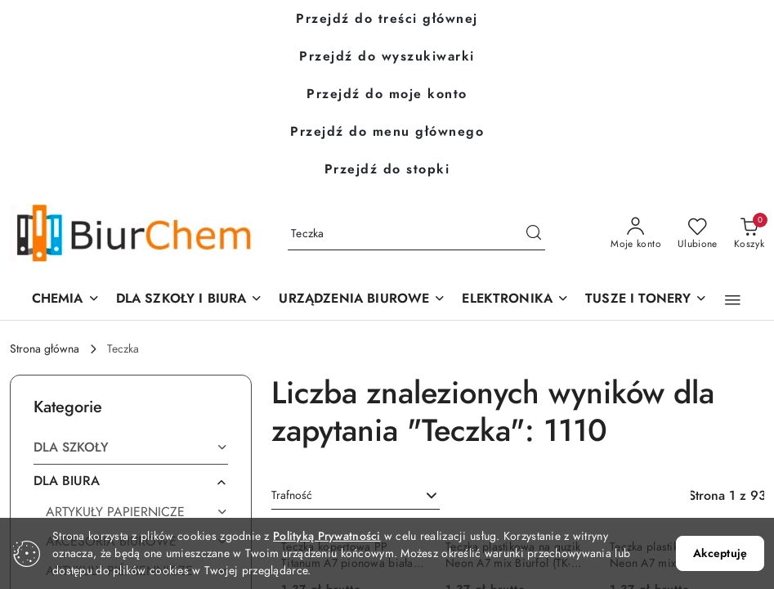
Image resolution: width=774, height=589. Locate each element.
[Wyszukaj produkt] (416, 233)
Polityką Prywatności (327, 536)
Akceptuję (720, 553)
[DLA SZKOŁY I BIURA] (189, 300)
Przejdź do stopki (387, 169)
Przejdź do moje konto (387, 94)
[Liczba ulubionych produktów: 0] (698, 234)
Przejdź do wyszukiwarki (387, 56)
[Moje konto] (636, 234)
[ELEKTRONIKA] (515, 300)
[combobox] (355, 496)
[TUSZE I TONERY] (646, 300)
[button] (362, 300)
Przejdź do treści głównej (387, 19)
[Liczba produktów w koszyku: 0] (749, 234)
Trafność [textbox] (291, 495)
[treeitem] (131, 447)
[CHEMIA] (66, 300)
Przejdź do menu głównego (387, 132)
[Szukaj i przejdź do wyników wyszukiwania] (533, 234)
